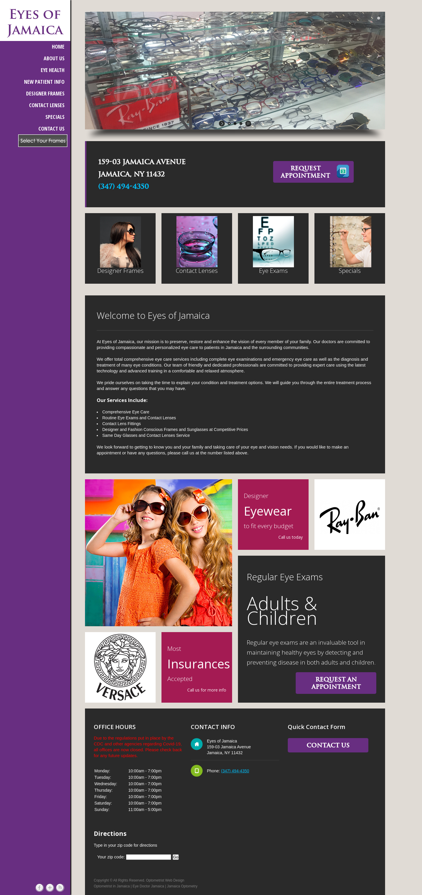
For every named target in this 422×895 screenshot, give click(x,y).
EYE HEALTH (52, 69)
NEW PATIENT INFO (44, 81)
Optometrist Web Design (165, 880)
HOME (58, 46)
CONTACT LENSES (46, 105)
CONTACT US (51, 128)
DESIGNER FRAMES (45, 93)
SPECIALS (54, 116)
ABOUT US (54, 58)
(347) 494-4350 (123, 186)
